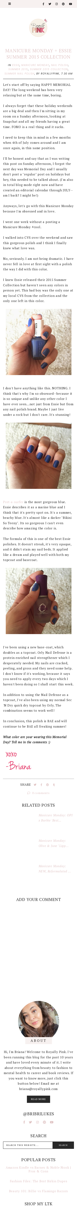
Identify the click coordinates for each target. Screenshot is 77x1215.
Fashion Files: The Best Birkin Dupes (38, 1181)
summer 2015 (18, 69)
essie (16, 65)
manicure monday (35, 65)
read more (38, 1099)
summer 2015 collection (49, 69)
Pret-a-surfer (13, 502)
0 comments (38, 793)
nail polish (59, 65)
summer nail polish (19, 73)
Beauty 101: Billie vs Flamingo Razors (38, 1191)
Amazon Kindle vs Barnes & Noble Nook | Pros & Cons (38, 1169)
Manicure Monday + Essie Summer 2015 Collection (38, 53)
